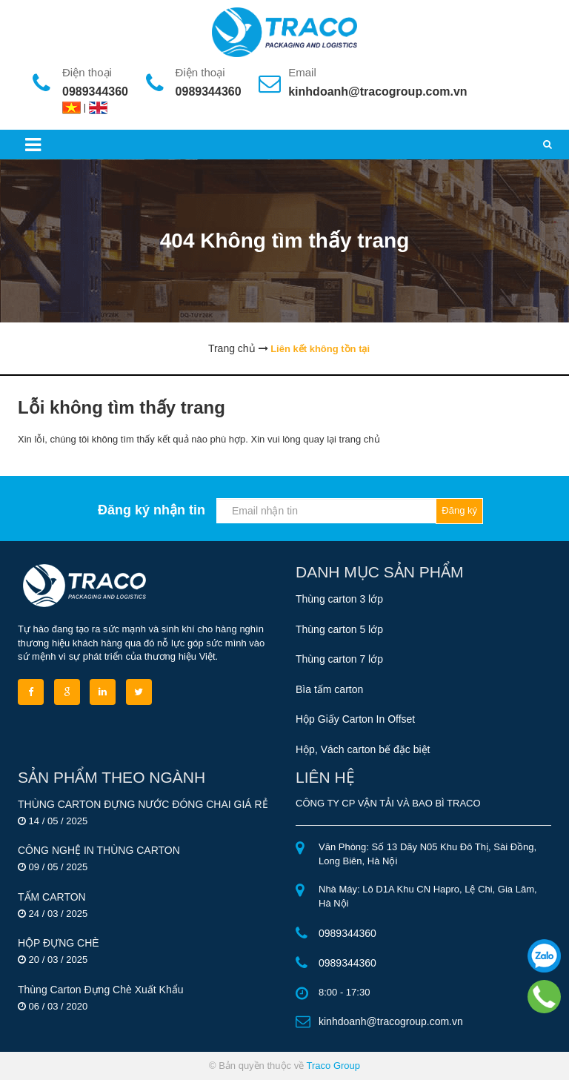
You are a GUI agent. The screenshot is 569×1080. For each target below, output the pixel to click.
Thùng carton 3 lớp (339, 599)
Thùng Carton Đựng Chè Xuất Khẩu (100, 989)
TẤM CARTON (52, 897)
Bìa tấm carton (329, 689)
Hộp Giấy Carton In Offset (355, 719)
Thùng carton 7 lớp (339, 659)
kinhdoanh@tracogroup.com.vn (377, 91)
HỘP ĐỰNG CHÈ (58, 943)
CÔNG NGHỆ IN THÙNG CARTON (99, 850)
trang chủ (359, 439)
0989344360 (95, 91)
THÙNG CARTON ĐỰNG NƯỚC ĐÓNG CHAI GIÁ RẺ (143, 804)
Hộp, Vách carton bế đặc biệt (363, 749)
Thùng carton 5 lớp (339, 629)
